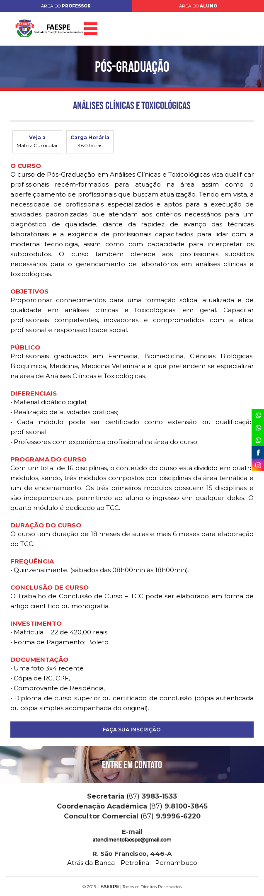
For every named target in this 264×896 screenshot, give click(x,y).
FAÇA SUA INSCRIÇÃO (132, 729)
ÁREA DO (66, 6)
